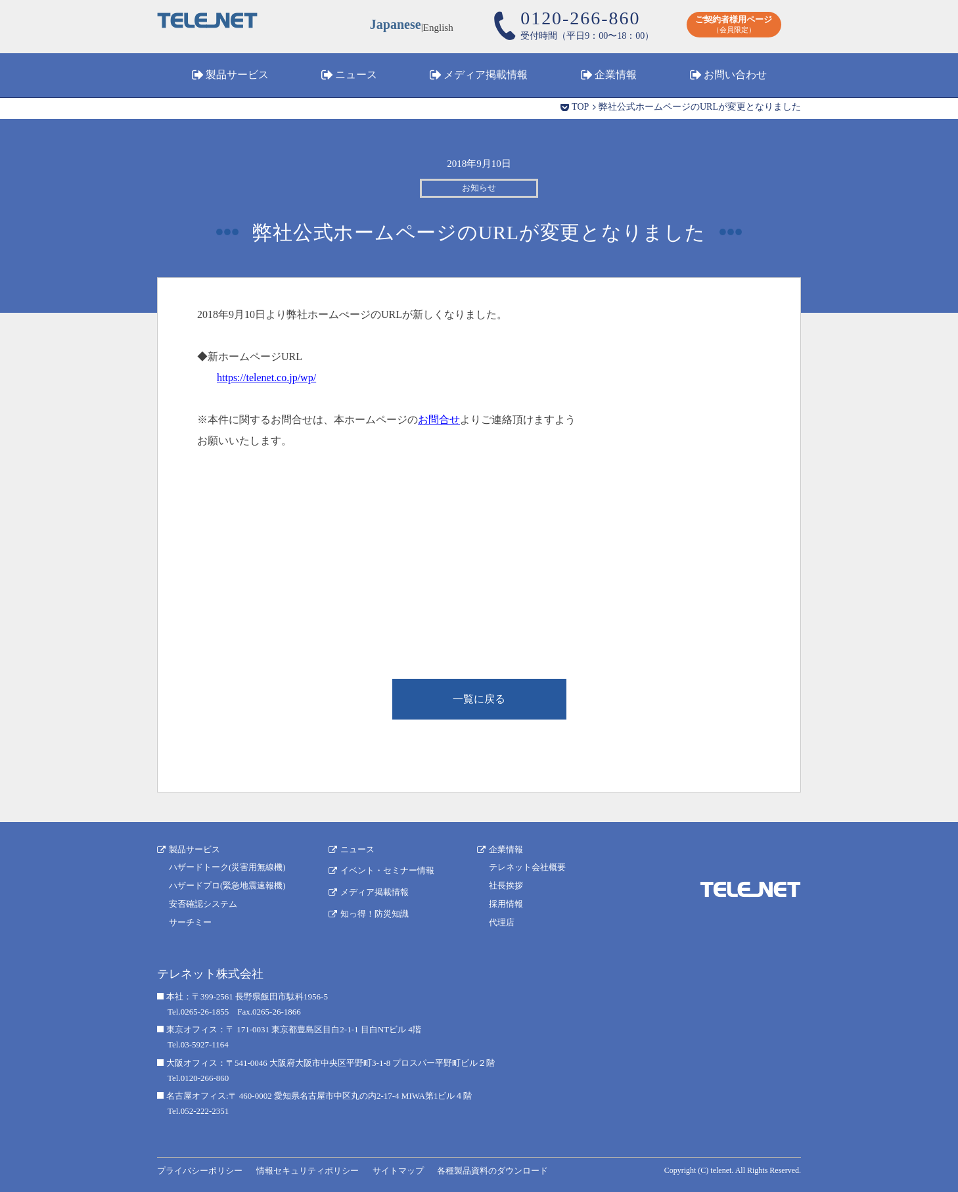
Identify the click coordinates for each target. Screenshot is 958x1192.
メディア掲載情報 (486, 74)
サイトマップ (398, 1171)
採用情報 (506, 904)
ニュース (356, 74)
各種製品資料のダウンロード (492, 1171)
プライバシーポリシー (199, 1171)
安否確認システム (203, 904)
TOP (580, 107)
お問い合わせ (735, 74)
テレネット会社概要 (527, 867)
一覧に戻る (479, 698)
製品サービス (237, 74)
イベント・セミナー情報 (387, 870)
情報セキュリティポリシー (307, 1171)
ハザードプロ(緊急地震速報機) (227, 885)
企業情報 (616, 74)
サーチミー (190, 922)
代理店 (501, 922)
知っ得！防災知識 (374, 914)
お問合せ (439, 419)
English (438, 26)
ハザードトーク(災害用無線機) (227, 867)
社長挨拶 (506, 885)
